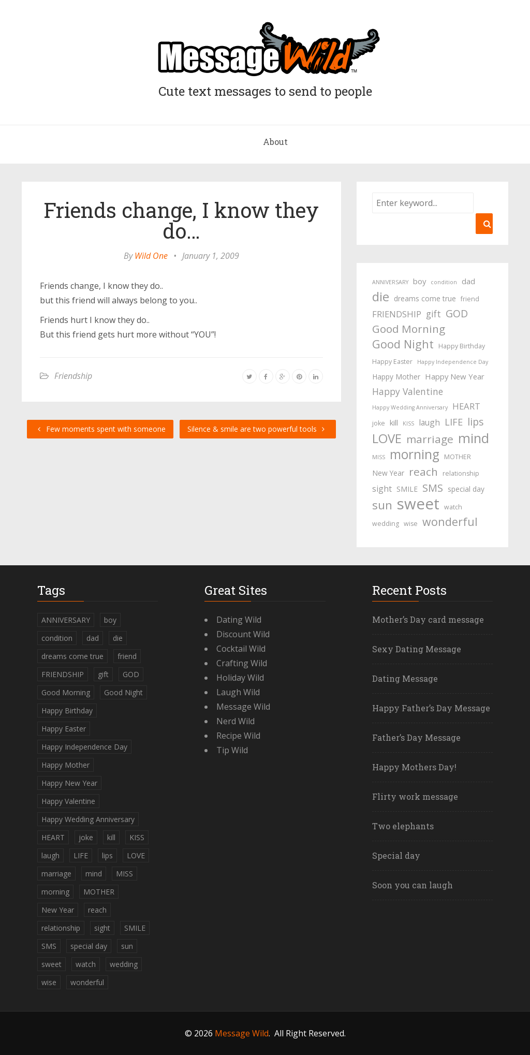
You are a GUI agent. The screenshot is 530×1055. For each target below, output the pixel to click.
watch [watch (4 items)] (453, 507)
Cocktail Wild (241, 648)
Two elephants (403, 825)
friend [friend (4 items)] (470, 299)
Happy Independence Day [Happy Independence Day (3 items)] (452, 361)
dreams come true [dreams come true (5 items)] (425, 298)
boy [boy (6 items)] (419, 281)
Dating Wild (238, 619)
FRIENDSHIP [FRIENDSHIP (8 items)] (396, 314)
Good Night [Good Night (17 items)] (403, 344)
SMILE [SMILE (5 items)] (407, 489)
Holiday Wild (240, 677)
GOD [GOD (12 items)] (457, 313)
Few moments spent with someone (100, 429)
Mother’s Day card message (428, 619)
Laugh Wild (238, 692)
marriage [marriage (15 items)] (429, 439)
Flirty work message (415, 796)
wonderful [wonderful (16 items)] (450, 522)
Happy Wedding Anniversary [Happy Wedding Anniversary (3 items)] (410, 407)
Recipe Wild (238, 735)
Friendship (73, 376)
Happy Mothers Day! (414, 766)
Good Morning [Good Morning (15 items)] (408, 328)
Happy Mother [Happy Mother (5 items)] (396, 377)
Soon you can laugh (412, 885)
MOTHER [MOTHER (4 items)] (457, 456)
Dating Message (405, 678)
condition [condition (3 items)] (444, 282)
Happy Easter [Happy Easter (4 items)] (392, 361)
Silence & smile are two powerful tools (257, 429)
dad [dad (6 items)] (468, 281)
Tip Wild (232, 750)
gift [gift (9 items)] (433, 313)
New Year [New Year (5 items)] (388, 473)
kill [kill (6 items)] (394, 422)
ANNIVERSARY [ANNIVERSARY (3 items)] (390, 282)
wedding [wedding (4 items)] (385, 523)
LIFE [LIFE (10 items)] (454, 422)
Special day (396, 855)
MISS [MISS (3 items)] (378, 457)
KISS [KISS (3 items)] (408, 423)
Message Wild (243, 706)
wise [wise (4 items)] (411, 523)
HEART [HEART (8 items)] (466, 406)
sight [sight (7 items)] (382, 488)
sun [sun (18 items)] (382, 505)
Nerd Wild (235, 721)
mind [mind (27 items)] (473, 438)
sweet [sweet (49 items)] (418, 503)
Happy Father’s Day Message (431, 707)
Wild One (151, 255)
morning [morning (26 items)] (414, 454)
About (275, 141)
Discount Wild (243, 634)
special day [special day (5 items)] (466, 489)
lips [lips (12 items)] (475, 422)
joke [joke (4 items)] (378, 423)
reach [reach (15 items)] (423, 471)
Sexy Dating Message (416, 648)
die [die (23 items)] (380, 296)
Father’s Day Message (416, 737)
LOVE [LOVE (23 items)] (387, 438)
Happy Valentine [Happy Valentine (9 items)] (407, 391)
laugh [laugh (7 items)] (429, 422)
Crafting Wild (241, 663)
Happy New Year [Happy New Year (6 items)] (454, 376)
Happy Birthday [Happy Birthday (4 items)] (461, 346)
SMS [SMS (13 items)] (432, 488)
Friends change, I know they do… (181, 220)
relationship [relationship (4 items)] (461, 473)
